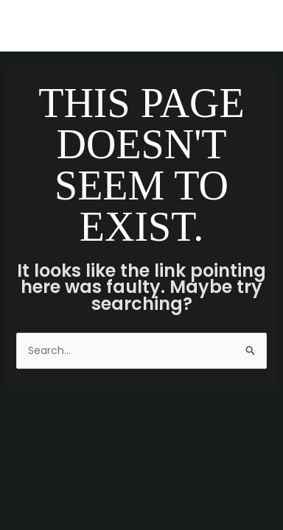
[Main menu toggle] (253, 26)
